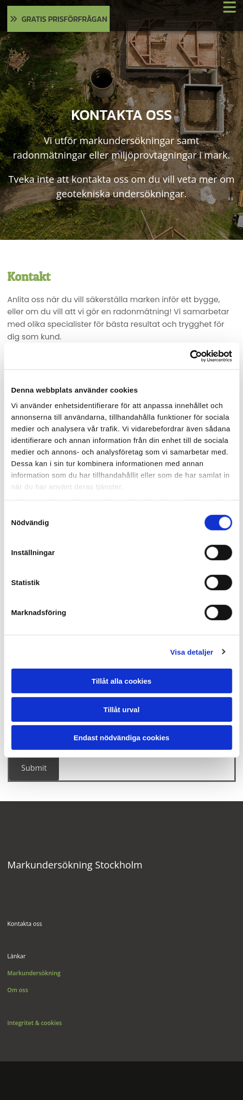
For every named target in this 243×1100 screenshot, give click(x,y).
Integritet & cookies (34, 1023)
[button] (58, 19)
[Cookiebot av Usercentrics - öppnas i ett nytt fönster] (189, 356)
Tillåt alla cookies (122, 681)
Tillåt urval (121, 709)
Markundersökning (33, 973)
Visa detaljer (191, 651)
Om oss (17, 990)
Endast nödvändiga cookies (121, 737)
